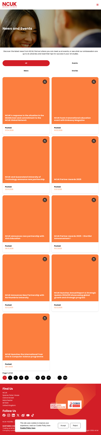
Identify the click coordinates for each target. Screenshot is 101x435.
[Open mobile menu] (96, 4)
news (26, 71)
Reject (75, 425)
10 (37, 378)
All (26, 63)
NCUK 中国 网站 (8, 422)
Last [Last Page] (65, 378)
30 (49, 378)
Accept (63, 425)
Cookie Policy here (27, 428)
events (75, 63)
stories (75, 71)
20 (43, 378)
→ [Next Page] (59, 378)
